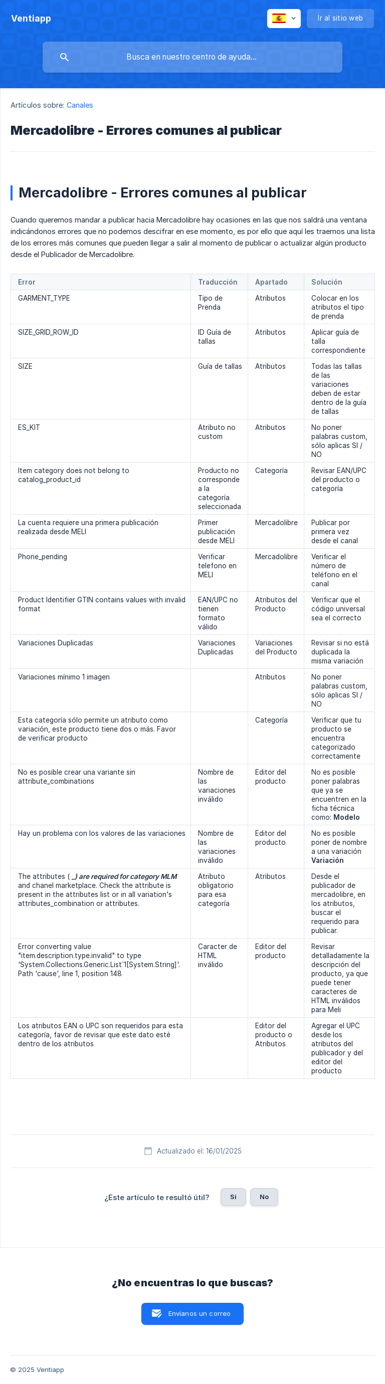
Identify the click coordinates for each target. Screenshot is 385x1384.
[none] (31, 18)
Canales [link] (80, 105)
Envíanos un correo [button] (199, 1313)
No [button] (264, 1197)
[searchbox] (192, 57)
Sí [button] (233, 1197)
